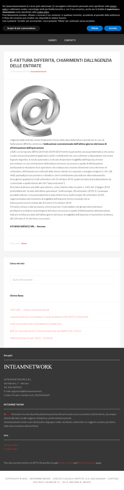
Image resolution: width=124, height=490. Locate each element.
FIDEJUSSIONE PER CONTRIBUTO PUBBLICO (35, 323)
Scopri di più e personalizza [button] (21, 28)
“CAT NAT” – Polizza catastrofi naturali (29, 309)
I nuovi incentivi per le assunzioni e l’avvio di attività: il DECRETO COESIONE (49, 316)
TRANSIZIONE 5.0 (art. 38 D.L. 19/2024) (31, 338)
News (24, 243)
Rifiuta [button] (95, 28)
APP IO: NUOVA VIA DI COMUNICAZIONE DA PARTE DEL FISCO (45, 331)
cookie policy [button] (43, 12)
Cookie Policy (11, 448)
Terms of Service (86, 462)
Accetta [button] (113, 28)
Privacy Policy (11, 444)
